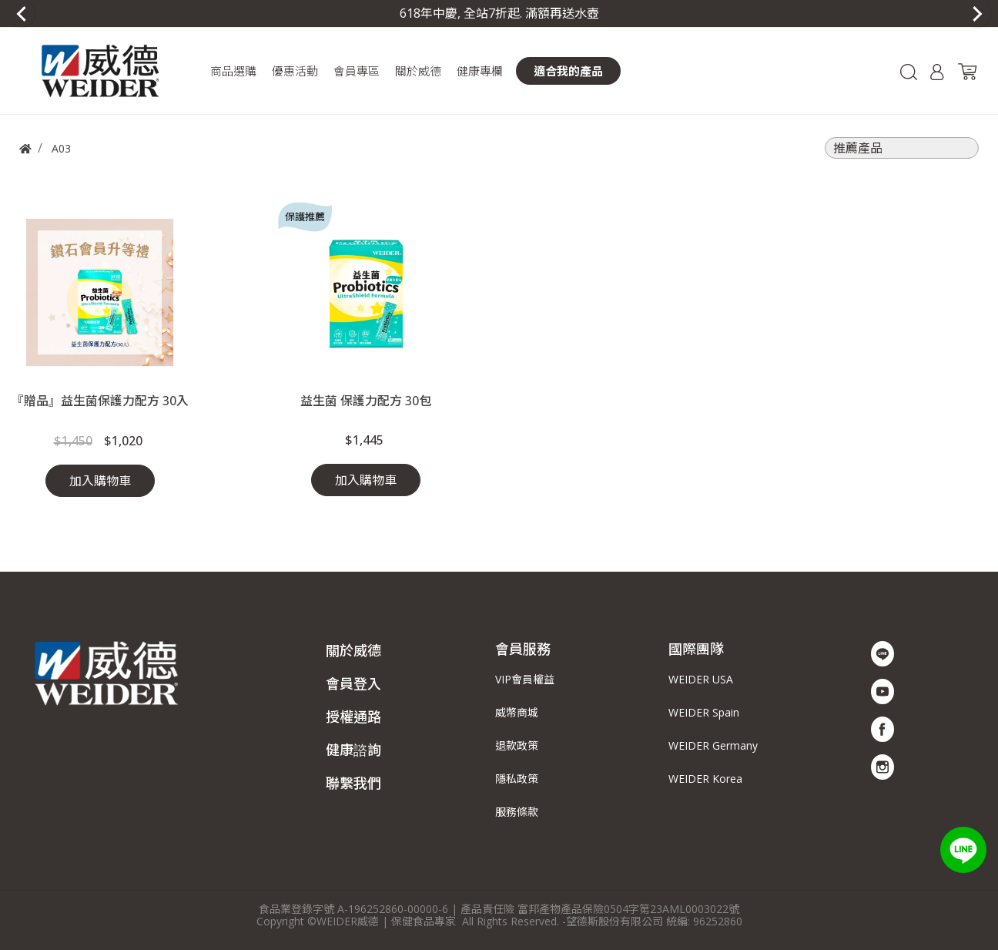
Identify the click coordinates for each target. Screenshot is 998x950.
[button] (233, 71)
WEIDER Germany (713, 745)
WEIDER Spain (703, 712)
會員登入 (353, 683)
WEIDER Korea (705, 778)
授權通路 (353, 716)
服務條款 (516, 811)
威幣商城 (516, 712)
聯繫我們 (353, 783)
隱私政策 (516, 778)
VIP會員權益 (524, 679)
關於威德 (353, 650)
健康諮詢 (353, 749)
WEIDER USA (700, 679)
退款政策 (516, 745)
